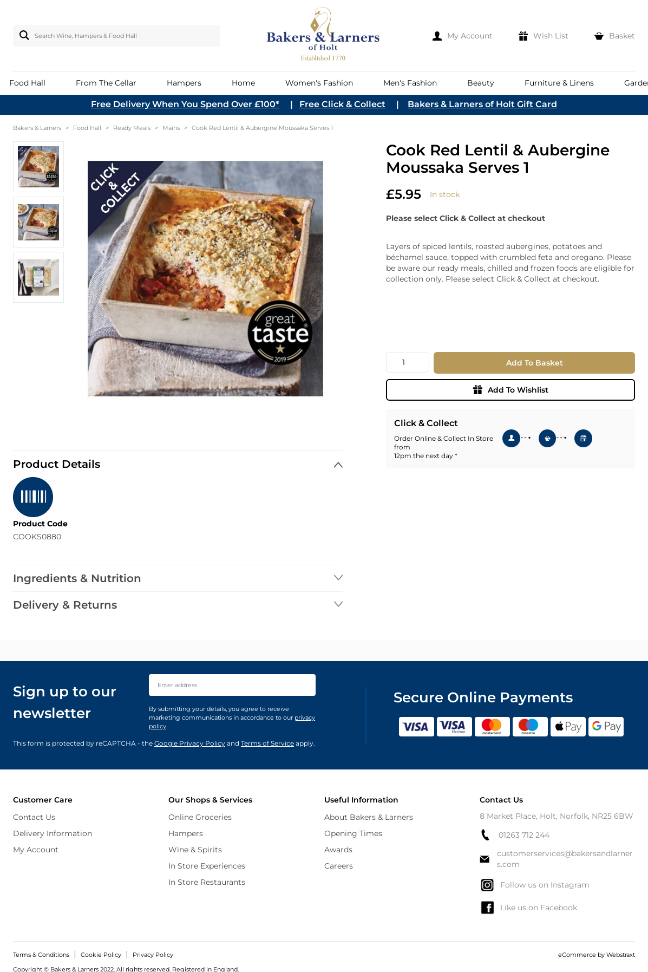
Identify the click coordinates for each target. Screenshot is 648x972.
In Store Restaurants (206, 882)
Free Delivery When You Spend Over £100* (185, 104)
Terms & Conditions (41, 954)
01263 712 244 (514, 834)
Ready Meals (131, 128)
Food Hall (87, 128)
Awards (338, 849)
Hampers (185, 833)
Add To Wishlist (510, 390)
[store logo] (324, 35)
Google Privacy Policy (189, 743)
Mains (171, 128)
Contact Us (34, 817)
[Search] (22, 35)
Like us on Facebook (528, 907)
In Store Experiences (206, 866)
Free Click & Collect (342, 104)
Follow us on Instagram (535, 884)
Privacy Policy (153, 954)
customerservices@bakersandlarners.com (556, 859)
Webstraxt (620, 954)
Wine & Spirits (195, 849)
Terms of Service (267, 743)
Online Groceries (200, 817)
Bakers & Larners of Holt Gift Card (482, 104)
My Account (35, 849)
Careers (338, 866)
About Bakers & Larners (368, 817)
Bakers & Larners (37, 128)
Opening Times (353, 833)
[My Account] (463, 35)
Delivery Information (52, 833)
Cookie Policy (101, 954)
